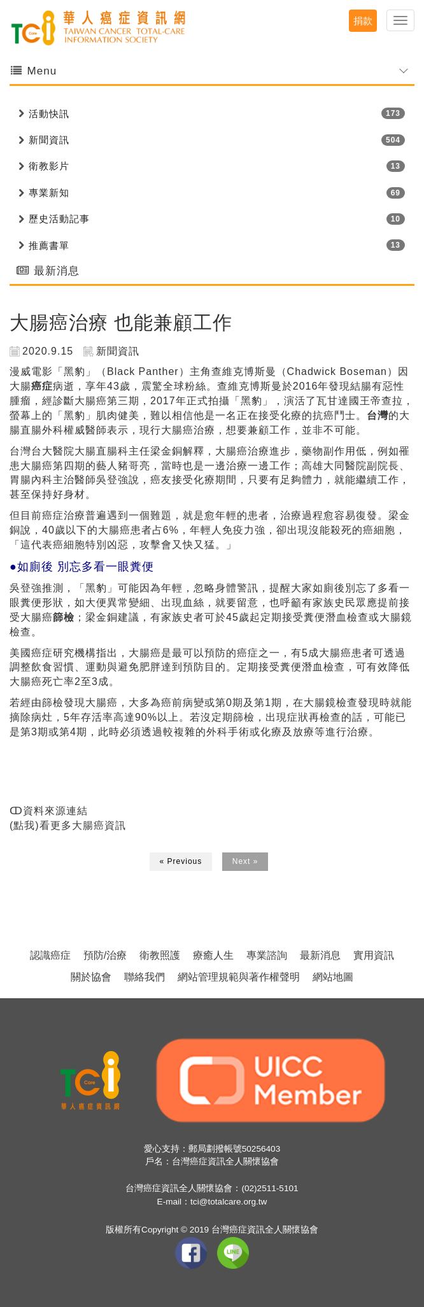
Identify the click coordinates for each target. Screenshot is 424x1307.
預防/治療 (105, 955)
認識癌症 (50, 955)
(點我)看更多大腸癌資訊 (68, 825)
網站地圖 (333, 976)
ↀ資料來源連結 (49, 810)
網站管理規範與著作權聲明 (239, 976)
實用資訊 (373, 955)
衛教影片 (49, 165)
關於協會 (91, 976)
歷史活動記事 (59, 218)
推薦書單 (49, 245)
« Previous (181, 861)
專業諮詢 (266, 955)
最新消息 (320, 955)
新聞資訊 (49, 139)
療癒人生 (213, 955)
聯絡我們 (144, 976)
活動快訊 (49, 113)
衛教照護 (159, 955)
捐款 (362, 20)
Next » (245, 861)
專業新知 (49, 192)
